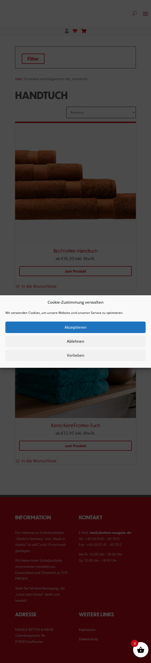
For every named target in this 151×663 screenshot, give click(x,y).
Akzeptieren (75, 327)
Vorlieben (75, 355)
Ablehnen (75, 341)
